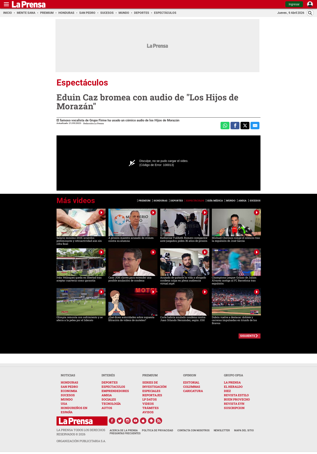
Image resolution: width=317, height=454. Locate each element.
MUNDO (67, 399)
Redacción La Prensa (93, 123)
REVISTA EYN (234, 404)
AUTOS (107, 408)
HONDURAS (69, 382)
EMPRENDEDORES (115, 391)
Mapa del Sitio (244, 430)
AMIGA (107, 395)
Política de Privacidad (157, 430)
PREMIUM (150, 375)
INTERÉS (108, 375)
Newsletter (222, 430)
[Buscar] (310, 13)
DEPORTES (110, 382)
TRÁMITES (150, 408)
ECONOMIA (69, 391)
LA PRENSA (232, 382)
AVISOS (148, 412)
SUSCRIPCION (234, 408)
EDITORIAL (191, 382)
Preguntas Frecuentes (125, 433)
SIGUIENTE (247, 335)
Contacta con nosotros (193, 430)
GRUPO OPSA (233, 375)
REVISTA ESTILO (236, 395)
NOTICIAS (68, 375)
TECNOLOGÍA (111, 404)
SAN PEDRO (69, 387)
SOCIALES (109, 399)
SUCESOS (68, 395)
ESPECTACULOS (113, 387)
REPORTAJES (152, 395)
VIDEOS (148, 404)
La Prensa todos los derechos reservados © (81, 432)
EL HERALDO (233, 387)
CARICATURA (193, 391)
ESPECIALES (151, 391)
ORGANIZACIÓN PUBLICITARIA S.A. (81, 441)
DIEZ (227, 391)
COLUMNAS (191, 387)
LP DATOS (149, 399)
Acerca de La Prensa (124, 430)
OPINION (189, 375)
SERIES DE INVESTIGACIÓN (154, 384)
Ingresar (294, 4)
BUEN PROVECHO (237, 399)
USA (64, 404)
